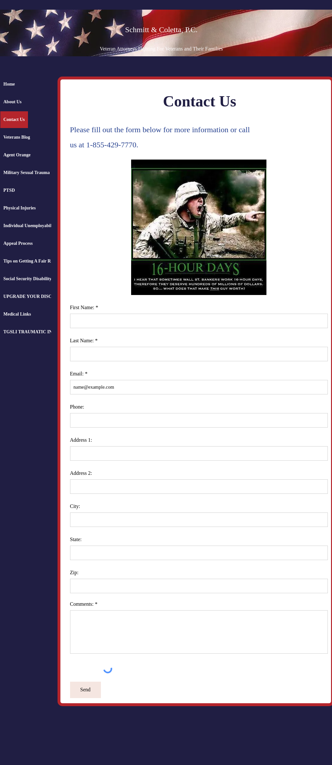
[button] (198, 227)
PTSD (9, 190)
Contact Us (14, 119)
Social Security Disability (28, 278)
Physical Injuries (20, 208)
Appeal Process (18, 243)
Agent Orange (17, 154)
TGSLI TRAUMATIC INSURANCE (39, 331)
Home (9, 84)
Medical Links (17, 314)
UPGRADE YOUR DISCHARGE (36, 296)
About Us (13, 101)
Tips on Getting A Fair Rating (32, 261)
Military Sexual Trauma (27, 172)
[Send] (85, 690)
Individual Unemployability (30, 225)
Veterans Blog (17, 137)
